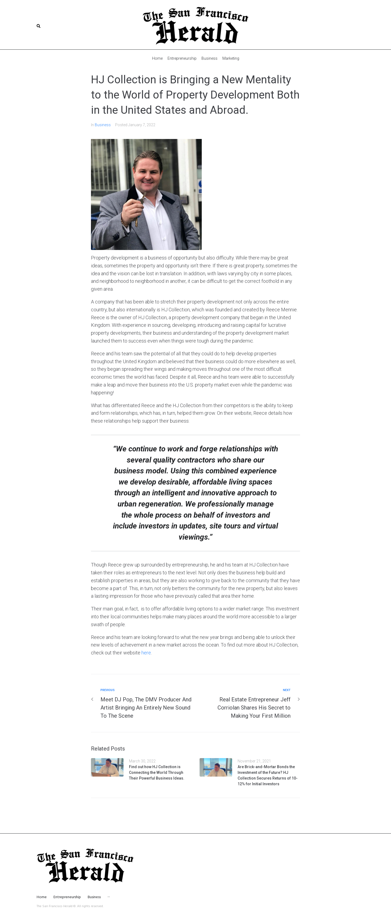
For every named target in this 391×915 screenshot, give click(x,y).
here (146, 652)
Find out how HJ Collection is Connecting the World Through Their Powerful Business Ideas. (156, 772)
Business (103, 124)
